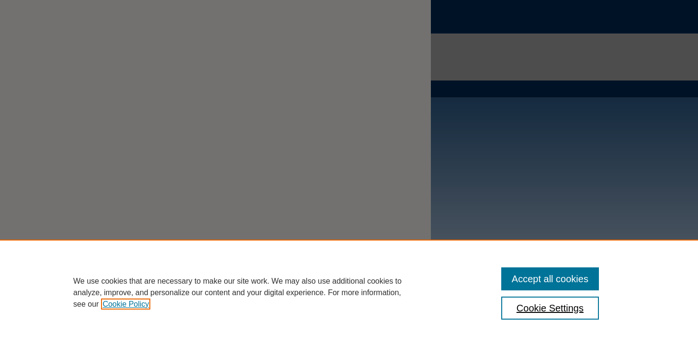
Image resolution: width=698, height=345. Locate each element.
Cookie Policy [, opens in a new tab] (125, 304)
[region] (349, 292)
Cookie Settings (550, 308)
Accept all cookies (550, 279)
